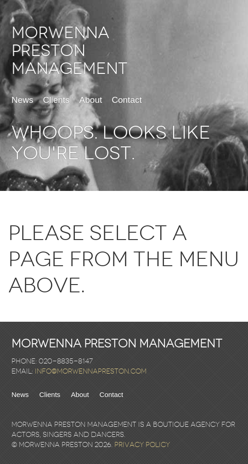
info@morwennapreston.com (91, 371)
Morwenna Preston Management (69, 51)
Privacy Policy (142, 445)
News (22, 100)
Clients (56, 100)
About (90, 100)
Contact (126, 100)
